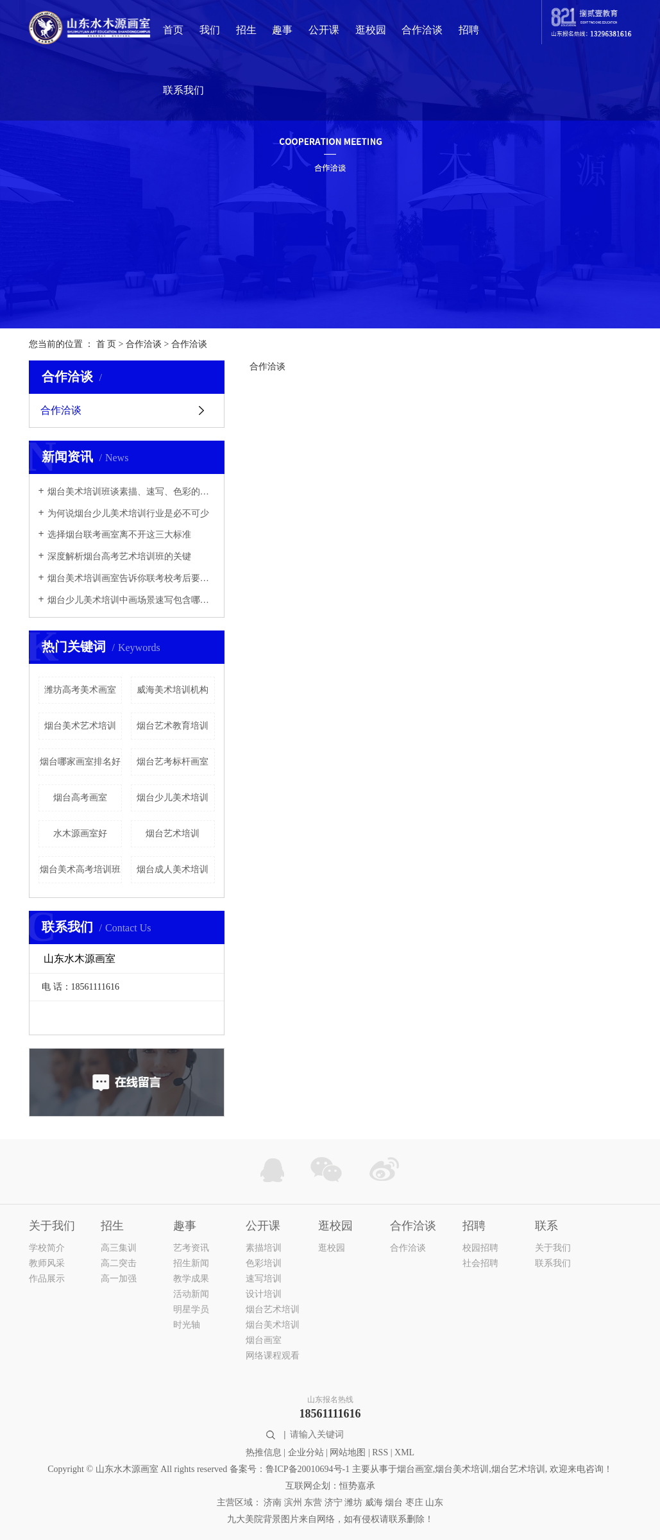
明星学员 (191, 1309)
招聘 (469, 29)
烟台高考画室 (80, 797)
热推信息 (264, 1452)
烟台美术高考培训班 (80, 869)
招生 (246, 29)
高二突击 (119, 1263)
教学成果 (191, 1278)
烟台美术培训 (273, 1325)
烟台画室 (264, 1340)
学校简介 (47, 1248)
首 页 (106, 344)
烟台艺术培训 (172, 833)
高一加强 (119, 1278)
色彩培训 (264, 1263)
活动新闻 (191, 1294)
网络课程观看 (273, 1355)
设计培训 (264, 1294)
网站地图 (348, 1452)
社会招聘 (480, 1263)
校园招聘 (480, 1248)
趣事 (282, 29)
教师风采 (47, 1263)
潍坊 (353, 1502)
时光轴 (186, 1325)
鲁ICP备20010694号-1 (308, 1469)
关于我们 (553, 1248)
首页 (173, 29)
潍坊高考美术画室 (80, 690)
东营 (313, 1502)
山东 (434, 1502)
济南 (273, 1502)
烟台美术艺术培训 (80, 726)
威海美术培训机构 (172, 690)
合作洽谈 (422, 29)
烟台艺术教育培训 (172, 726)
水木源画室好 (80, 833)
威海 (374, 1502)
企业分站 (306, 1452)
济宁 (334, 1502)
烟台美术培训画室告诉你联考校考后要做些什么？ (131, 578)
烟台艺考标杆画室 (172, 761)
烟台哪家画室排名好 (80, 761)
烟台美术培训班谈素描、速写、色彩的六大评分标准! (131, 491)
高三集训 (119, 1248)
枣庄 (414, 1502)
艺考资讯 (191, 1248)
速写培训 (264, 1278)
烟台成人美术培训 (172, 869)
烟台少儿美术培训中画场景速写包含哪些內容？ (131, 600)
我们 (209, 29)
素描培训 (264, 1248)
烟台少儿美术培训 (172, 797)
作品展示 (47, 1278)
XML (404, 1452)
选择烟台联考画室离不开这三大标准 (119, 534)
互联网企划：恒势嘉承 (330, 1486)
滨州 (293, 1502)
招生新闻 (191, 1263)
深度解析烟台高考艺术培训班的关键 (119, 556)
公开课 (324, 29)
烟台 (394, 1502)
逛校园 (370, 29)
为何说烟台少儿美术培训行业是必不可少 (128, 513)
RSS (380, 1452)
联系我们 (183, 90)
